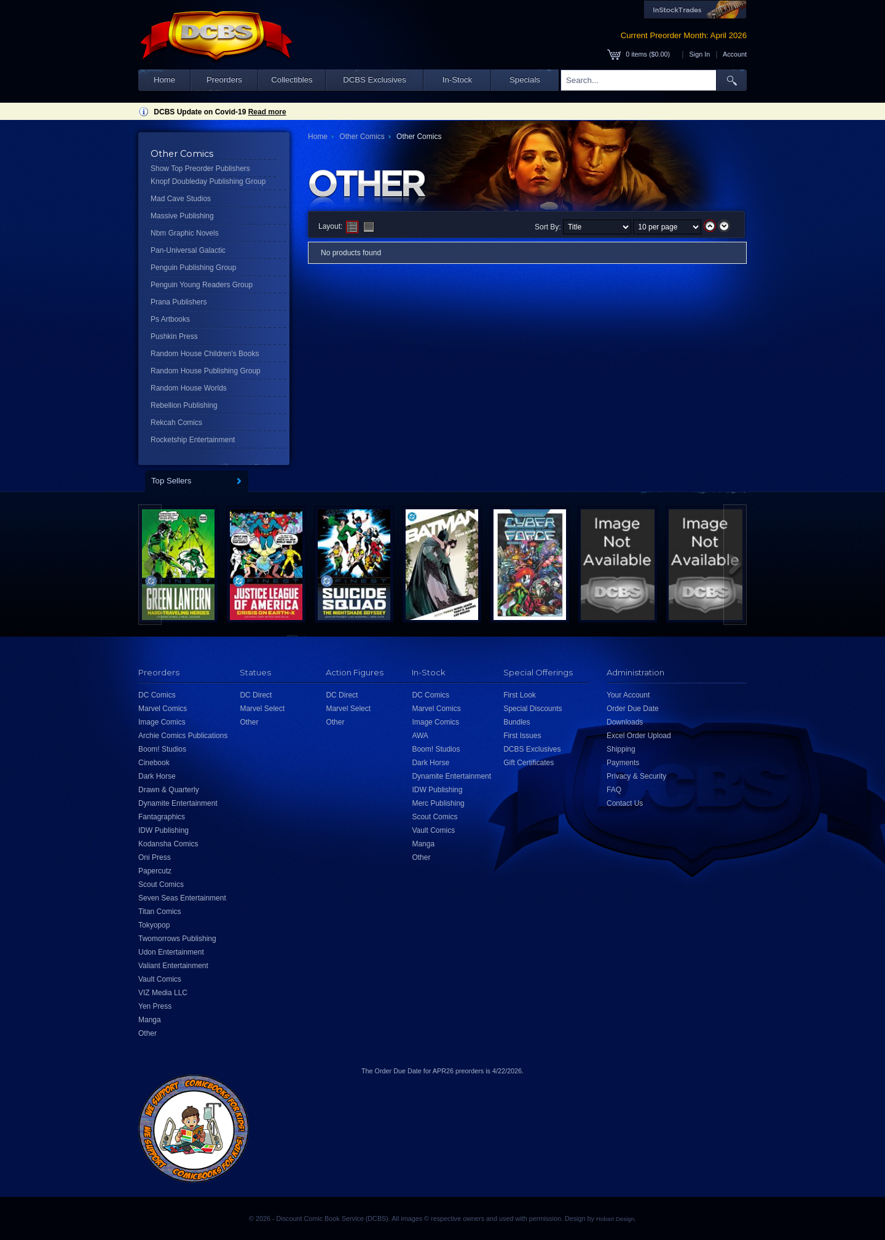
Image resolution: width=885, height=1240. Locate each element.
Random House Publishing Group (206, 371)
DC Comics (157, 695)
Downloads (625, 722)
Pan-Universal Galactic (188, 250)
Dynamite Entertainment (178, 803)
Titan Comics (159, 911)
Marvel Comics (162, 708)
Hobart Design (615, 1218)
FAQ (614, 789)
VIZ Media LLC (162, 992)
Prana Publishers (178, 302)
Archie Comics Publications (182, 735)
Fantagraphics (161, 817)
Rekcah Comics (176, 422)
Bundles (516, 722)
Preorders (224, 79)
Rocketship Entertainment (193, 439)
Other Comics (361, 136)
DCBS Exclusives (374, 79)
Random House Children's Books (205, 353)
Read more (267, 112)
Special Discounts (532, 708)
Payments (623, 762)
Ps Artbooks (170, 319)
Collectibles (291, 79)
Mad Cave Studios (181, 198)
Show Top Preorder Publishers (200, 168)
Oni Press (154, 857)
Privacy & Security (636, 776)
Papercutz (154, 871)
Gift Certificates (528, 762)
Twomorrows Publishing (177, 938)
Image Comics (162, 722)
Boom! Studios (162, 749)
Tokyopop (154, 925)
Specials (524, 79)
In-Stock (457, 79)
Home (164, 79)
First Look (519, 695)
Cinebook (154, 762)
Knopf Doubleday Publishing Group (208, 181)
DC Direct (256, 695)
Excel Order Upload (639, 735)
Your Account (628, 695)
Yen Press (154, 1006)
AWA (420, 735)
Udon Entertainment (171, 952)
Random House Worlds (189, 388)
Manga (149, 1019)
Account (735, 54)
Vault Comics (159, 979)
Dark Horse (157, 776)
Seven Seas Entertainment (182, 898)
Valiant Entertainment (173, 965)
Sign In (700, 54)
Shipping (621, 749)
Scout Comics (161, 884)
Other (147, 1033)
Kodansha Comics (168, 844)
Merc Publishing (438, 803)
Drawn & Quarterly (168, 789)
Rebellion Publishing (184, 405)
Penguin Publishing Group (193, 267)
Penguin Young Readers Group (202, 284)
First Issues (522, 735)
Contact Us (625, 803)
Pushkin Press (174, 336)
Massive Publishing (182, 216)
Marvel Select (262, 708)
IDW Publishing (163, 830)
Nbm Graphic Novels (185, 233)
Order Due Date (633, 708)
